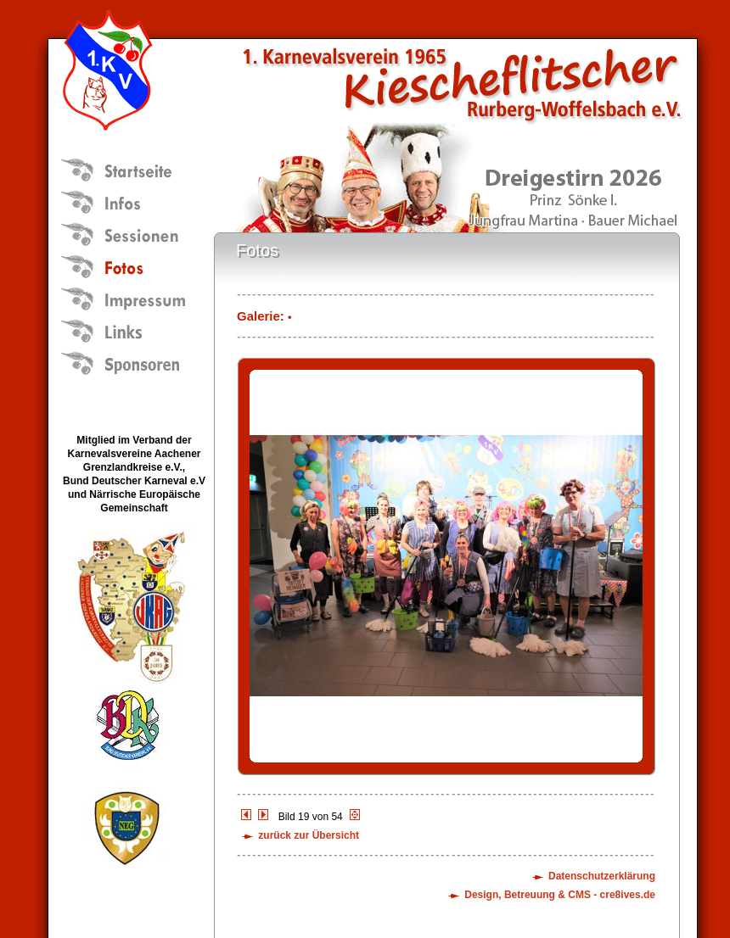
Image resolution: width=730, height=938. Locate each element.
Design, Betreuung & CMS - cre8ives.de (559, 895)
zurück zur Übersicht (308, 835)
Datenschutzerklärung (601, 876)
